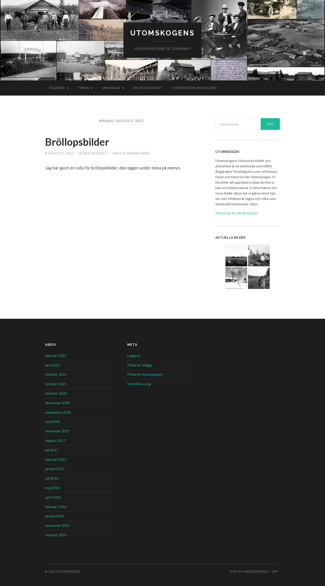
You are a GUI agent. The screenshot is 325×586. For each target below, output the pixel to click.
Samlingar (111, 88)
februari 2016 (56, 506)
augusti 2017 (55, 440)
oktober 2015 (56, 535)
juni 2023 (52, 365)
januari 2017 (54, 468)
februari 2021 (56, 384)
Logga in (133, 355)
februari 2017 (56, 459)
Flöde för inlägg (139, 365)
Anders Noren (256, 571)
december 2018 (57, 403)
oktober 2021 (56, 374)
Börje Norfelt (93, 153)
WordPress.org (139, 384)
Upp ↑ (276, 571)
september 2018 (58, 412)
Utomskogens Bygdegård (194, 88)
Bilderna (57, 88)
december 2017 (57, 431)
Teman (83, 88)
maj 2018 (52, 421)
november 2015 (57, 525)
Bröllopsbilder (77, 142)
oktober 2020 (56, 393)
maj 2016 (52, 487)
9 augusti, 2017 (59, 153)
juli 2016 (51, 478)
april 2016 (53, 497)
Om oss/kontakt (147, 88)
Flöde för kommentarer (145, 374)
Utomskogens (162, 33)
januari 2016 (54, 516)
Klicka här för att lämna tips (236, 213)
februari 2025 (56, 355)
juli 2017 (51, 450)
